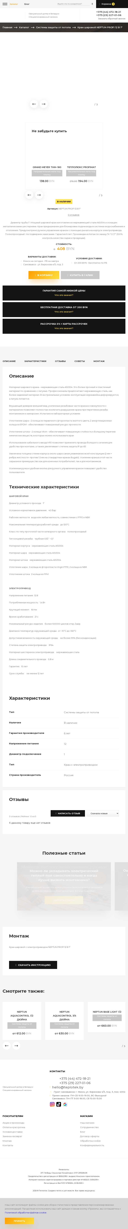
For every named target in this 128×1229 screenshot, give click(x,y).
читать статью (64, 900)
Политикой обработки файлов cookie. (26, 1212)
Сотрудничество (89, 1127)
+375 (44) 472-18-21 (108, 12)
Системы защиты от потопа (53, 27)
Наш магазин (87, 1122)
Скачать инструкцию (33, 965)
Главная (7, 27)
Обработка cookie (90, 1141)
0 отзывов (73, 215)
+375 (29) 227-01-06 (108, 15)
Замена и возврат (12, 1136)
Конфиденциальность (92, 1145)
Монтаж (7, 1141)
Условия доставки (12, 1131)
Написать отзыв (68, 813)
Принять (19, 1221)
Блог (82, 1131)
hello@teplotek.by (67, 1087)
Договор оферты (89, 1136)
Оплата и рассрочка (14, 1127)
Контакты (8, 1145)
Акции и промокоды (13, 1122)
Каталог (14, 4)
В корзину (44, 275)
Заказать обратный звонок (111, 18)
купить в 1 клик (80, 275)
